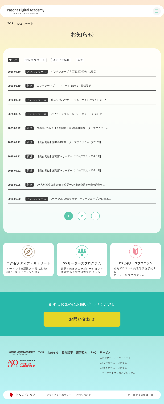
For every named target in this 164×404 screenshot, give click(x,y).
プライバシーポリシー (59, 395)
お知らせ (53, 352)
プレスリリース (35, 60)
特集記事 (67, 352)
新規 (80, 60)
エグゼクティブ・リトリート (115, 357)
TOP (10, 23)
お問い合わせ (82, 319)
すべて (13, 60)
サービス (105, 352)
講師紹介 (81, 352)
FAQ (93, 352)
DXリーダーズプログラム (113, 362)
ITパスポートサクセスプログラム (117, 372)
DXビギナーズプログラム (113, 367)
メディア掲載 (61, 60)
